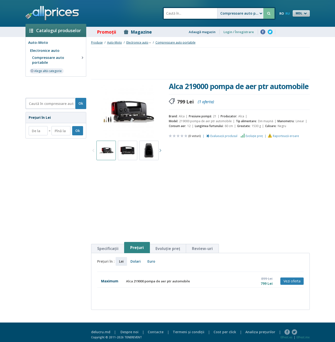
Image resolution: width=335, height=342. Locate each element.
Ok (80, 103)
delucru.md (100, 332)
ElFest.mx (303, 337)
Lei (121, 261)
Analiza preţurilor (260, 332)
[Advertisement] (54, 87)
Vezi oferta (292, 281)
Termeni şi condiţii (188, 332)
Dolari (135, 261)
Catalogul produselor (55, 30)
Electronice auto (45, 50)
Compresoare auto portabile (58, 60)
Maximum (109, 281)
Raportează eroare (286, 136)
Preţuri (137, 247)
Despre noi (129, 332)
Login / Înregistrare (238, 32)
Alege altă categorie (46, 70)
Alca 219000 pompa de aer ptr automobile (158, 281)
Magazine (138, 32)
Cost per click (225, 332)
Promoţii (103, 32)
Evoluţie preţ (254, 136)
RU (287, 13)
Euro (151, 261)
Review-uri (202, 248)
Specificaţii (108, 248)
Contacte (155, 332)
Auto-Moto (38, 42)
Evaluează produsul (223, 136)
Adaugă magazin (202, 32)
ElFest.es (286, 337)
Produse (97, 42)
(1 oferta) (206, 101)
